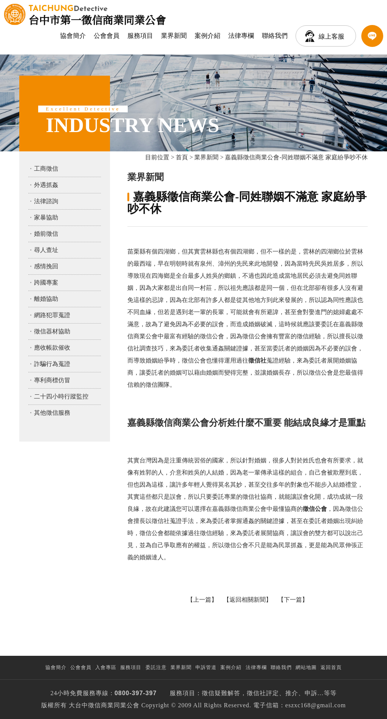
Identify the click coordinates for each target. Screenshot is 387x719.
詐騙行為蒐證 (52, 364)
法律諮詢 (46, 201)
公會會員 (106, 35)
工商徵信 (46, 168)
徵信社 (256, 693)
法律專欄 (241, 35)
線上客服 (331, 36)
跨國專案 (46, 282)
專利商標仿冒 (52, 380)
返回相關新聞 (247, 599)
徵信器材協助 (52, 331)
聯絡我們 (275, 35)
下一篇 (293, 599)
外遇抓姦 (46, 185)
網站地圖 (306, 667)
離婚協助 (46, 299)
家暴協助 (46, 217)
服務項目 (140, 35)
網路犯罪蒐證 (52, 315)
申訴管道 (206, 667)
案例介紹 (207, 35)
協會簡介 (73, 35)
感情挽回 (46, 266)
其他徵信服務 (52, 412)
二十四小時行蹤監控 (61, 396)
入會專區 (105, 667)
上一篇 (202, 599)
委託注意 (156, 667)
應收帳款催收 (52, 347)
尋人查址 (46, 250)
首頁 (182, 157)
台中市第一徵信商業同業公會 (97, 14)
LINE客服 (372, 36)
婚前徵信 (46, 233)
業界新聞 (174, 35)
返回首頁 (331, 667)
